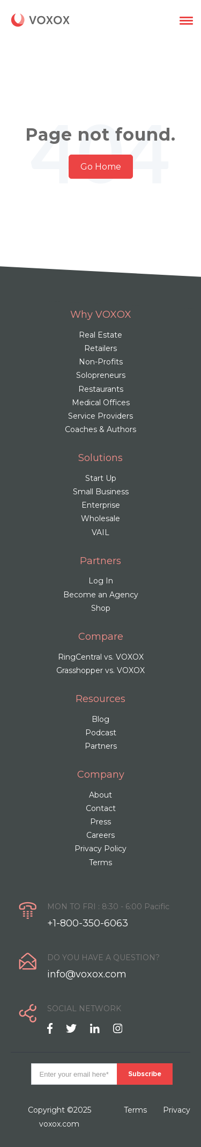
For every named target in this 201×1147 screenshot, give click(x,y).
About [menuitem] (100, 795)
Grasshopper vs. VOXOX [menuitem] (100, 670)
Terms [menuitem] (100, 862)
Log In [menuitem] (100, 581)
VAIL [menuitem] (100, 532)
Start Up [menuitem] (100, 478)
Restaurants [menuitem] (100, 389)
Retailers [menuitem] (100, 348)
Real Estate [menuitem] (100, 335)
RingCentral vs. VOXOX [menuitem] (101, 657)
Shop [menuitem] (100, 608)
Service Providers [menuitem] (100, 416)
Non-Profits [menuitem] (101, 362)
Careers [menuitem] (100, 835)
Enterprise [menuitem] (100, 505)
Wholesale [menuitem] (100, 518)
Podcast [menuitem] (100, 732)
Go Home (100, 167)
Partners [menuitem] (101, 746)
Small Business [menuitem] (101, 491)
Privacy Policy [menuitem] (100, 848)
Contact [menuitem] (101, 808)
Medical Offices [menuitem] (101, 402)
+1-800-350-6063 (87, 923)
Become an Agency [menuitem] (100, 595)
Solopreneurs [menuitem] (100, 375)
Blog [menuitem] (100, 719)
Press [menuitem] (100, 822)
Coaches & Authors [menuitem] (100, 429)
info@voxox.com (86, 974)
